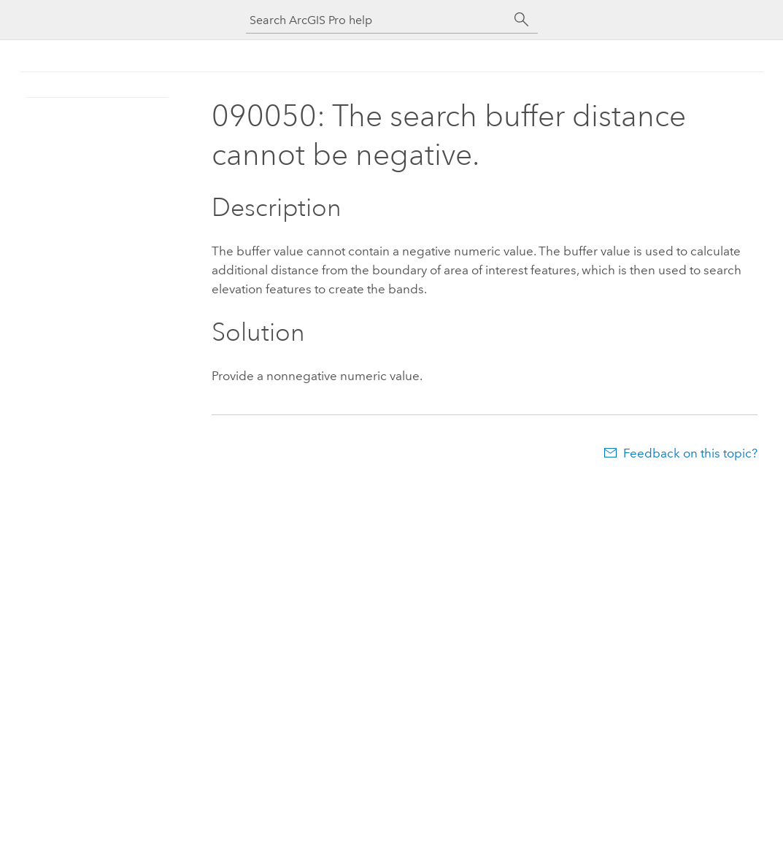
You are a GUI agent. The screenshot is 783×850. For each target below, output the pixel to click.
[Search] (521, 19)
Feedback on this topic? (690, 453)
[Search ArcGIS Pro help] (377, 20)
